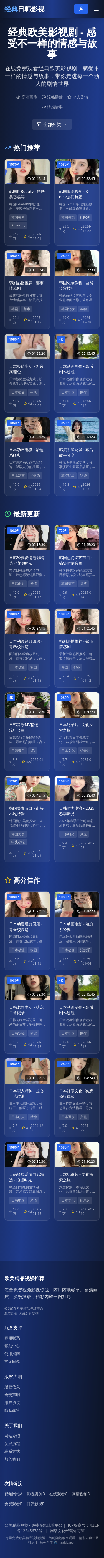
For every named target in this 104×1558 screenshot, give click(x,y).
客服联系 (12, 1338)
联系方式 (12, 1451)
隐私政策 (12, 1410)
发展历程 (12, 1443)
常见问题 (12, 1361)
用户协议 (12, 1402)
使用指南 (12, 1353)
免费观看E (13, 1503)
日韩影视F (35, 1503)
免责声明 (12, 1394)
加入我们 (12, 1459)
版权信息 (12, 1387)
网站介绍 (12, 1435)
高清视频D (81, 1493)
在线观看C (58, 1493)
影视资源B (36, 1493)
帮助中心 (12, 1345)
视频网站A (13, 1493)
